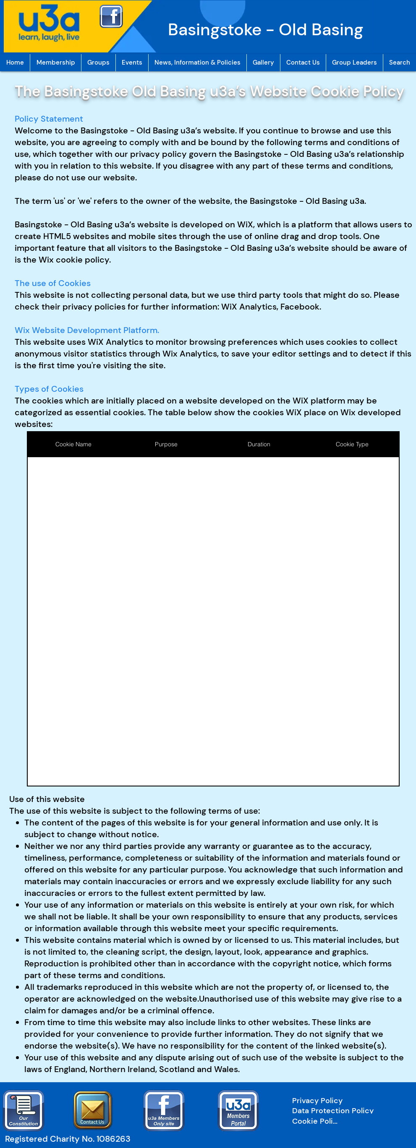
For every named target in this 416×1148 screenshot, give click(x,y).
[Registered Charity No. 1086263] (71, 1138)
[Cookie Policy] (316, 1121)
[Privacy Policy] (346, 1101)
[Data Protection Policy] (346, 1111)
